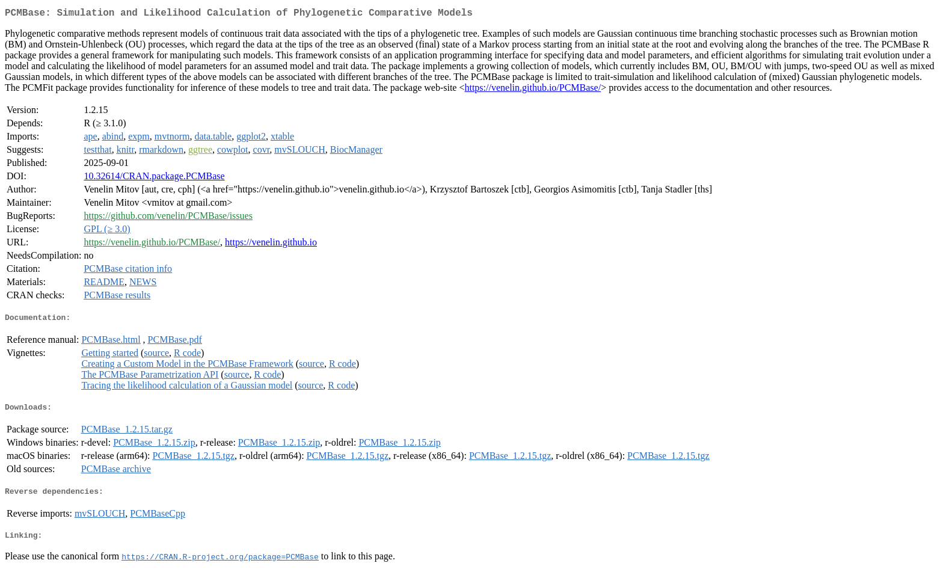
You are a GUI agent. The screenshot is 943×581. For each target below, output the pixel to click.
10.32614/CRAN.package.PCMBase (154, 178)
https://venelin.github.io (271, 244)
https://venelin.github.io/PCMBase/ (532, 90)
